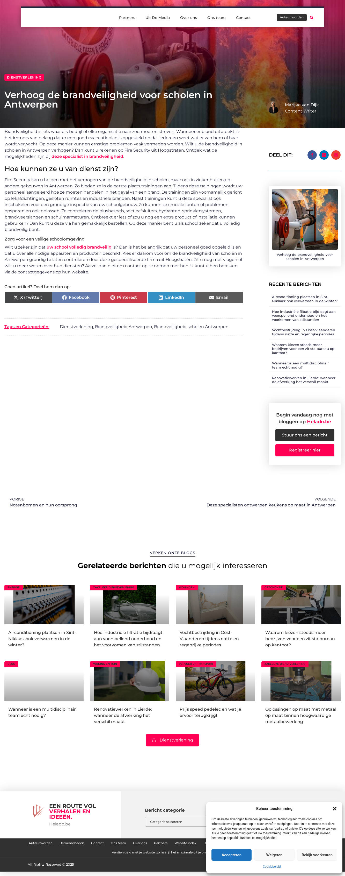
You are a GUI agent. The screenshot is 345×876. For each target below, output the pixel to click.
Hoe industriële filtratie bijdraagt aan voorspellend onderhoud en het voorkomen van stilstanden (304, 311)
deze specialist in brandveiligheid (87, 156)
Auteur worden (62, 843)
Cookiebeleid (272, 866)
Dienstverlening (24, 77)
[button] (334, 808)
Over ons (188, 17)
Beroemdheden (102, 843)
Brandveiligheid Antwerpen (123, 326)
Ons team (216, 17)
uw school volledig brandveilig (79, 247)
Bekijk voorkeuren (317, 855)
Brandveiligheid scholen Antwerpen (191, 326)
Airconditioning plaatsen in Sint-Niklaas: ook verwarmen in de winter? (304, 295)
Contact (243, 17)
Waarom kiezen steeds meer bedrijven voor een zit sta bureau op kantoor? (303, 344)
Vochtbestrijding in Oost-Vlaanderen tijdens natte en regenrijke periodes (303, 328)
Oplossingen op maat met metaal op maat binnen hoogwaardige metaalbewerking (300, 714)
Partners (127, 17)
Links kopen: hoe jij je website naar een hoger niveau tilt (92, 855)
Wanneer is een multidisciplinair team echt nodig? (300, 361)
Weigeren (274, 855)
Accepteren (231, 855)
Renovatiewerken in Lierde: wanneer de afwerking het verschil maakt (303, 376)
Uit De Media (157, 17)
